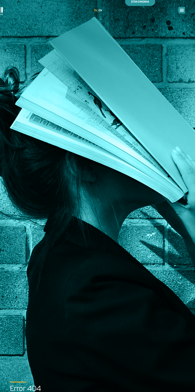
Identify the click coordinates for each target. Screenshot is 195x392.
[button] (181, 10)
